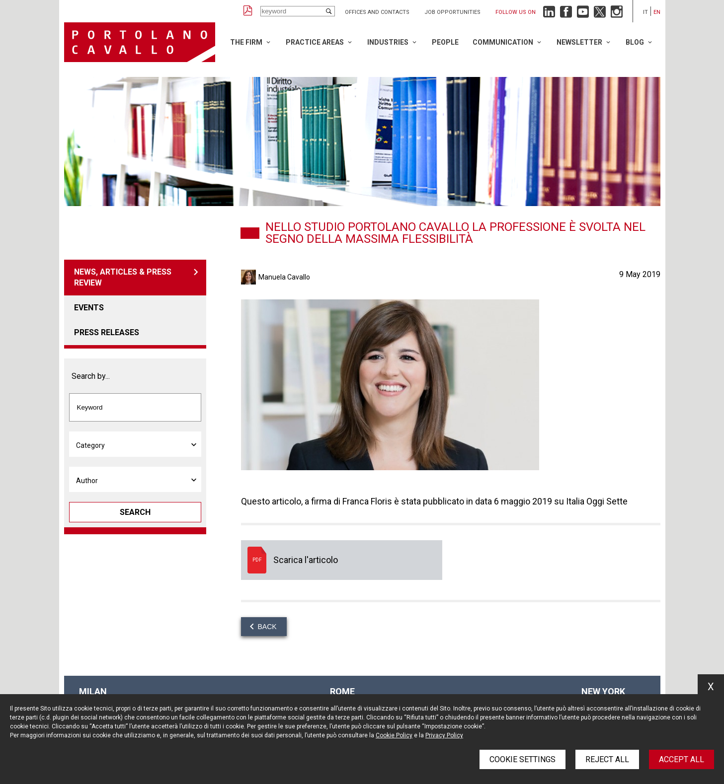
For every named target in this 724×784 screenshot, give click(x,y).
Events (89, 307)
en (656, 12)
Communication (503, 42)
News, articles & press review (122, 277)
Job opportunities (452, 12)
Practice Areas (315, 42)
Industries (387, 42)
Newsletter (579, 42)
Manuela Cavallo (284, 277)
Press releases (106, 332)
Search (135, 512)
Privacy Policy (444, 735)
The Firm (246, 42)
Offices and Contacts (377, 12)
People (445, 42)
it (645, 12)
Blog (635, 42)
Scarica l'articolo (341, 560)
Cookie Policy (394, 735)
